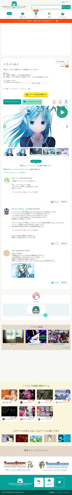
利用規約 (51, 492)
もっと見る (64, 347)
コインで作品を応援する (36, 94)
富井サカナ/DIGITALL (18, 209)
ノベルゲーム (23, 88)
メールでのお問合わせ (49, 481)
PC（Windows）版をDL (32, 101)
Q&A (39, 482)
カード (9, 17)
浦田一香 (14, 178)
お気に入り (22, 17)
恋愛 (7, 88)
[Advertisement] (36, 40)
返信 (64, 202)
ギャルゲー (15, 88)
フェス (36, 17)
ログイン (66, 2)
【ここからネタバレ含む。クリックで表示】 (25, 192)
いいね (54, 202)
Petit (13, 250)
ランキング (62, 17)
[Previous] (5, 126)
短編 (29, 88)
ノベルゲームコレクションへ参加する (14, 172)
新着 (49, 17)
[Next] (67, 126)
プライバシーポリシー (63, 492)
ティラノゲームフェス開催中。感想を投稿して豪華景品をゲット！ (36, 21)
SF (10, 88)
